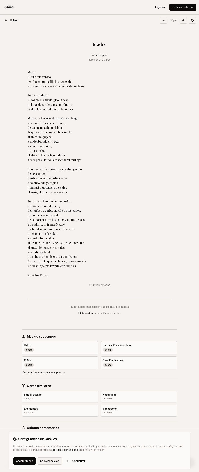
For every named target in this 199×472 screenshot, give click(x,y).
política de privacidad (65, 449)
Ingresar (160, 7)
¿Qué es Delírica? (182, 7)
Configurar (75, 460)
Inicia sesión (85, 313)
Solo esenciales (49, 460)
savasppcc (102, 55)
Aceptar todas (24, 460)
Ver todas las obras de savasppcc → (43, 372)
